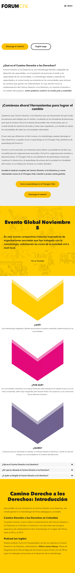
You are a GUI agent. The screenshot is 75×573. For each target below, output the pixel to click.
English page (40, 46)
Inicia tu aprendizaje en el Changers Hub (37, 184)
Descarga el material (15, 46)
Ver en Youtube (37, 261)
